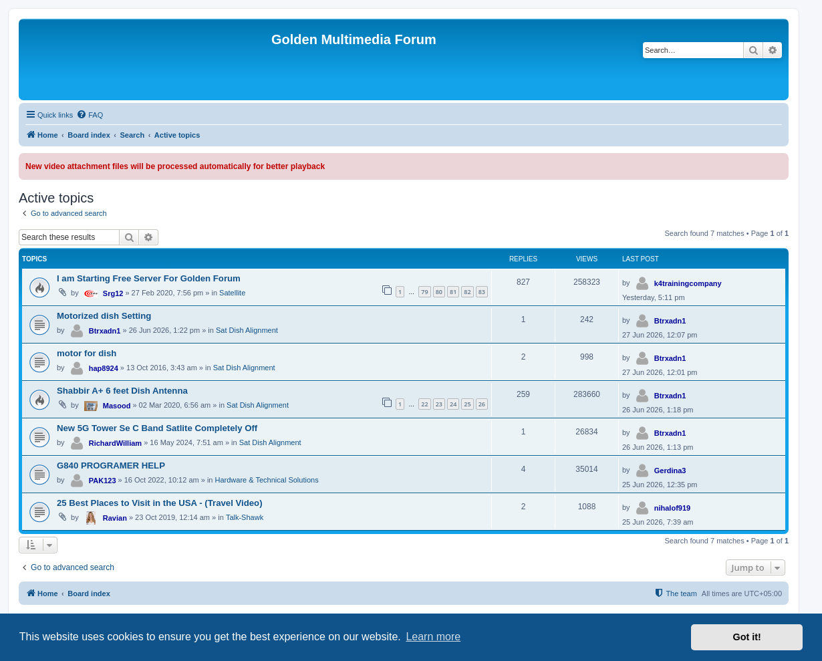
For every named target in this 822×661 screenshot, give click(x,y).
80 (439, 291)
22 (424, 404)
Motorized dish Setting (104, 316)
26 (481, 404)
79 (424, 291)
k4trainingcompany (688, 283)
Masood (117, 406)
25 (467, 404)
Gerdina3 (670, 471)
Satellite (232, 293)
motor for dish (86, 353)
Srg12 (113, 293)
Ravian (115, 518)
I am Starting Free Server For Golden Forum (149, 278)
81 (453, 291)
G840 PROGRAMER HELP (111, 465)
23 (439, 404)
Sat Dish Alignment (247, 330)
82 (467, 291)
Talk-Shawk (244, 517)
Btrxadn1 (105, 331)
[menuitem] (89, 115)
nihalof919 (672, 508)
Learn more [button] (433, 636)
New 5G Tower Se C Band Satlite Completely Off (157, 428)
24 (453, 404)
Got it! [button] (747, 637)
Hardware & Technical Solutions (267, 480)
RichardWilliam (115, 443)
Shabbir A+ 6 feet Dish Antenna (122, 391)
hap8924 (103, 368)
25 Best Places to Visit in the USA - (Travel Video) (160, 503)
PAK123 (102, 481)
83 (481, 291)
